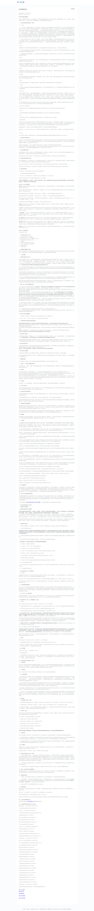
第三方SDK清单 (30, 502)
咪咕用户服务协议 (43, 909)
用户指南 (32, 909)
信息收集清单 (21, 893)
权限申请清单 (21, 891)
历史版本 (73, 8)
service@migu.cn (30, 801)
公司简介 (24, 909)
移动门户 (37, 909)
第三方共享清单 (37, 502)
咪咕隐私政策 (49, 909)
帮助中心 (28, 909)
